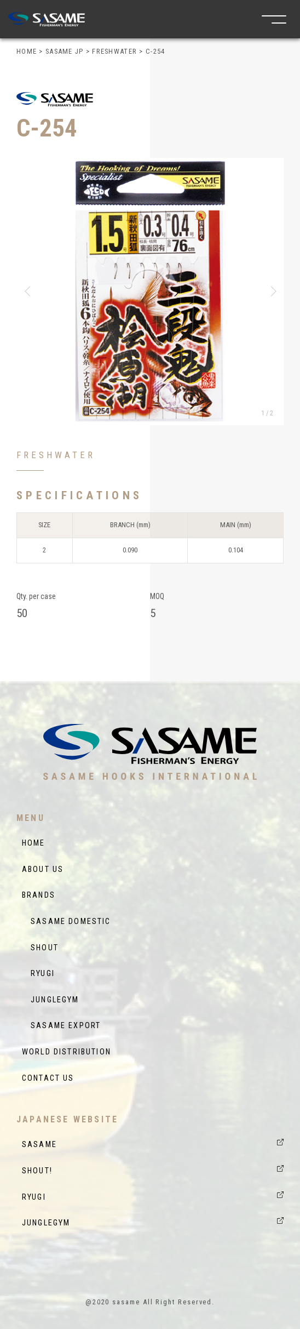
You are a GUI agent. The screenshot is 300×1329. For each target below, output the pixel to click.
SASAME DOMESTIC (66, 921)
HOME (33, 843)
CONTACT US (48, 1078)
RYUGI (38, 973)
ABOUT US (43, 869)
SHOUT (40, 947)
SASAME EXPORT (61, 1025)
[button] (29, 292)
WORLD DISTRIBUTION (66, 1052)
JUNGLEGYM (50, 1000)
